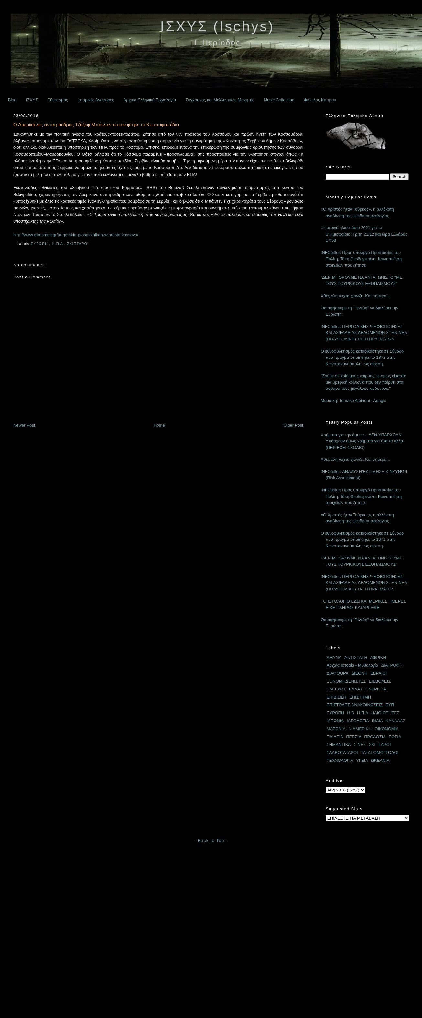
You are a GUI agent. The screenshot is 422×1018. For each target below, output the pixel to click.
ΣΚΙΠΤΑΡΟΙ (78, 244)
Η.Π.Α (58, 244)
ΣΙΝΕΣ (360, 744)
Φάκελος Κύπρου (320, 99)
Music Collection (279, 99)
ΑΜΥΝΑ (334, 657)
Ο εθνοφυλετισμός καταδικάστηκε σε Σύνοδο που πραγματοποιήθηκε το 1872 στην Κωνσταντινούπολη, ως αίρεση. (362, 357)
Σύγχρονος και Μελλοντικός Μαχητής (219, 99)
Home (159, 425)
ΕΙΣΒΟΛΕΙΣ (380, 681)
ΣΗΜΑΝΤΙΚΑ (339, 744)
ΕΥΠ (389, 704)
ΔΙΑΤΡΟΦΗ (392, 665)
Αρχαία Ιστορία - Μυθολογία (352, 665)
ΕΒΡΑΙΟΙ (378, 673)
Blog (12, 99)
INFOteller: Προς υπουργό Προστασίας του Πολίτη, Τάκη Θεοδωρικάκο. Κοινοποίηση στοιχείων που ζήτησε (361, 258)
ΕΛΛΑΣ (356, 689)
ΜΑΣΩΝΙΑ (336, 728)
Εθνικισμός (57, 99)
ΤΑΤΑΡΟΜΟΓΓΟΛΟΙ (379, 752)
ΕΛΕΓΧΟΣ (336, 689)
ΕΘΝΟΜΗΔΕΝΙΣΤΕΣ (346, 681)
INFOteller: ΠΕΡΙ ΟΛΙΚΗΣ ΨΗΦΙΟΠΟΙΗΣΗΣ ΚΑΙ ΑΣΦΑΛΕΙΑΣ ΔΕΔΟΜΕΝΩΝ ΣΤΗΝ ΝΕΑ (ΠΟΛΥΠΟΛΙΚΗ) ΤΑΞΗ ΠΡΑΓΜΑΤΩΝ (364, 332)
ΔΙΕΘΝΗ (359, 673)
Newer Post (24, 425)
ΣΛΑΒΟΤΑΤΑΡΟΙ (342, 752)
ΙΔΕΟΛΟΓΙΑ (358, 720)
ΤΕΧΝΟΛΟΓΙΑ (340, 760)
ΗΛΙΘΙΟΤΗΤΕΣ (385, 713)
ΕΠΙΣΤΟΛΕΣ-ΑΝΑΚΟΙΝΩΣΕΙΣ (355, 704)
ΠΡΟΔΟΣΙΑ (375, 736)
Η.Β (350, 713)
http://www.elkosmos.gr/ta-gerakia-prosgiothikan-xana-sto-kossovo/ (75, 234)
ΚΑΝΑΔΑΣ (396, 720)
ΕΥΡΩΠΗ (40, 244)
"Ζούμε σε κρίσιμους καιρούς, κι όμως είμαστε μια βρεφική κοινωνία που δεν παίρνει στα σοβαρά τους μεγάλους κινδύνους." (363, 382)
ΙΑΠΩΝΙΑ (335, 720)
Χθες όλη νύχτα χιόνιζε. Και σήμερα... (355, 295)
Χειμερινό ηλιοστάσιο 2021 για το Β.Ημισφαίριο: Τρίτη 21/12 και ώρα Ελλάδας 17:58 (364, 234)
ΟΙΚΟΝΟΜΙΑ (386, 728)
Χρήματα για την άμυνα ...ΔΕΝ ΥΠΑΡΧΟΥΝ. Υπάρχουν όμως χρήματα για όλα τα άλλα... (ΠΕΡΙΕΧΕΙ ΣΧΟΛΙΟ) (363, 441)
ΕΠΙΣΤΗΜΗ (360, 697)
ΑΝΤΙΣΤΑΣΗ (355, 657)
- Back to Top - (211, 840)
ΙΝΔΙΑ (377, 720)
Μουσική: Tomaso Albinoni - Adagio (353, 400)
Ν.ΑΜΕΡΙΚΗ (360, 728)
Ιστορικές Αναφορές (95, 99)
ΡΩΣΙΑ (395, 736)
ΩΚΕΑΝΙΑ (380, 760)
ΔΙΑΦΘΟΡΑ (338, 673)
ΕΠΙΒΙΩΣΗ (336, 697)
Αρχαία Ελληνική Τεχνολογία (150, 99)
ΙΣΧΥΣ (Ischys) (217, 26)
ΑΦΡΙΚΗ (378, 657)
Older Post (293, 425)
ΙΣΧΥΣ (32, 99)
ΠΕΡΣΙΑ (353, 736)
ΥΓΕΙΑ (362, 760)
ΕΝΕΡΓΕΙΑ (376, 689)
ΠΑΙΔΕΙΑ (335, 736)
